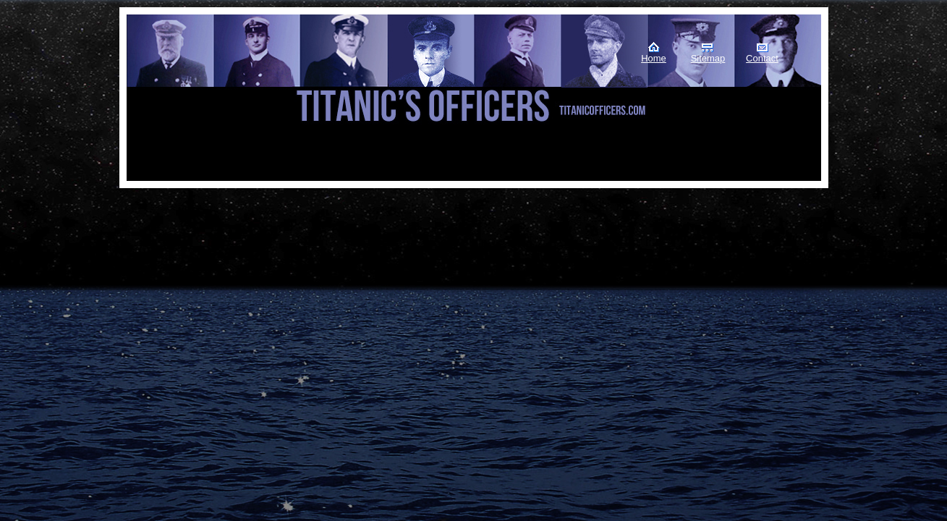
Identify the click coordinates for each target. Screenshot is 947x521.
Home (653, 58)
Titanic (199, 71)
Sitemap (708, 58)
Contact (762, 58)
